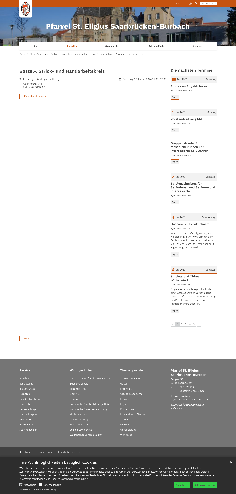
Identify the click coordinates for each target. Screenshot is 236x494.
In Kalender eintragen (33, 96)
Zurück (25, 338)
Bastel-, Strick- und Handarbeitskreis (126, 54)
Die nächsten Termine (191, 70)
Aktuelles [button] (72, 46)
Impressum (24, 491)
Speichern (181, 486)
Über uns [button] (197, 46)
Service (24, 370)
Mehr (175, 97)
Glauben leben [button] (112, 46)
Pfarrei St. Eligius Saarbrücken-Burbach (39, 54)
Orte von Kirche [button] (156, 46)
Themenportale (131, 370)
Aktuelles (67, 54)
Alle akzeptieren (205, 486)
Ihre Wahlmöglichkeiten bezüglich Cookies (58, 463)
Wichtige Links (81, 370)
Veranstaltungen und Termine (90, 54)
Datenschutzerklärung (74, 480)
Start (36, 46)
